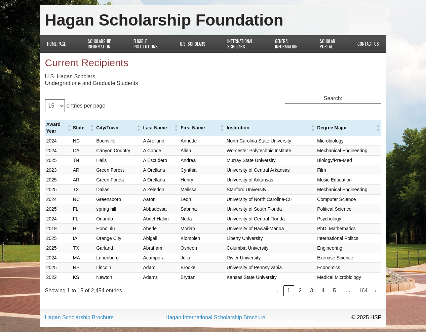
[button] (68, 128)
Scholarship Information (99, 44)
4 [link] (322, 290)
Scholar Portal (327, 44)
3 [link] (311, 290)
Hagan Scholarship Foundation (164, 20)
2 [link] (300, 290)
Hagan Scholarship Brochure (79, 317)
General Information (286, 44)
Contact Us (368, 43)
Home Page (56, 43)
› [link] (376, 290)
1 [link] (288, 290)
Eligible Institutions (145, 44)
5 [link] (334, 290)
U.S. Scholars (192, 43)
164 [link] (363, 290)
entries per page (86, 106)
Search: (333, 98)
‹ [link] (277, 290)
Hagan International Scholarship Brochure (215, 317)
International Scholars (240, 44)
